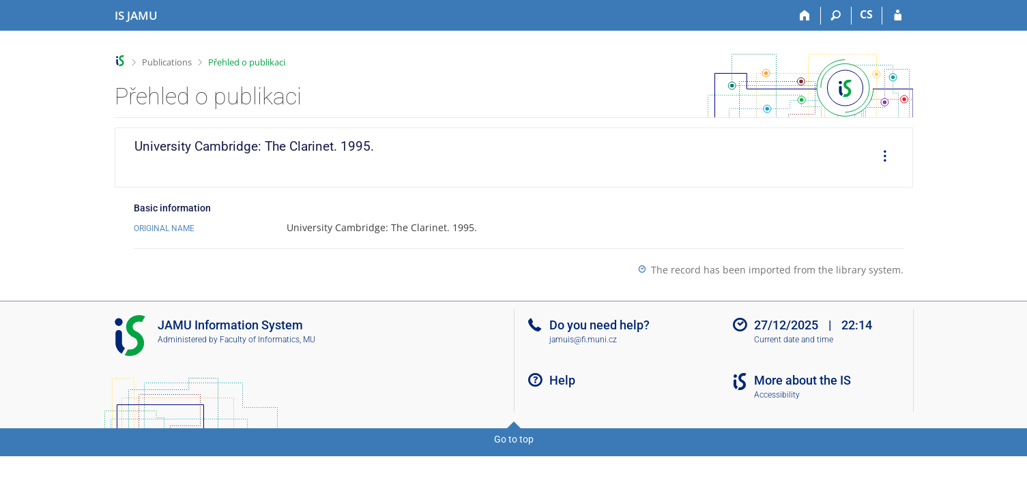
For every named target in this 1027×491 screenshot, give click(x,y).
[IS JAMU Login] (897, 16)
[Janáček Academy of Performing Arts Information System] (136, 16)
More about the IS (802, 380)
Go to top (514, 439)
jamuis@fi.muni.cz (583, 339)
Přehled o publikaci (246, 62)
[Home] (805, 16)
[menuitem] (880, 157)
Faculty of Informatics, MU (267, 339)
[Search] (836, 16)
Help (562, 380)
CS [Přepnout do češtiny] (866, 14)
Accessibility (777, 395)
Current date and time (793, 339)
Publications (167, 62)
